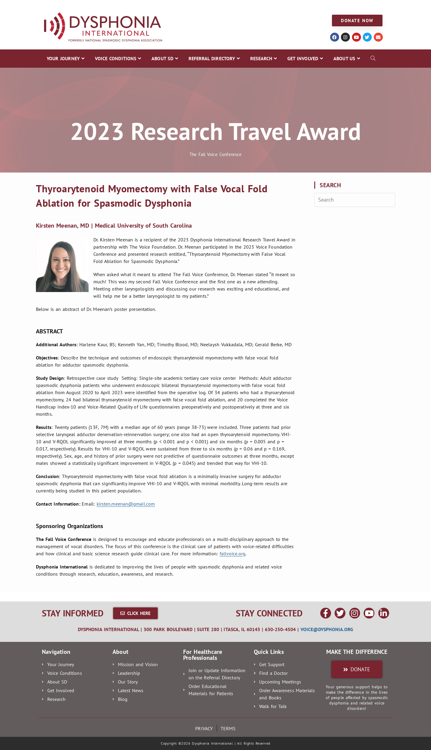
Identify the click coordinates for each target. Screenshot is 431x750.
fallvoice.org (232, 554)
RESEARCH (229, 6)
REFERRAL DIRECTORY (186, 6)
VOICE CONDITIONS (101, 6)
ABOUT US (301, 6)
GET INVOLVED (266, 6)
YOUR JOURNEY (54, 6)
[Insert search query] (354, 200)
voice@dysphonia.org (327, 629)
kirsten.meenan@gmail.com (126, 504)
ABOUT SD (141, 6)
